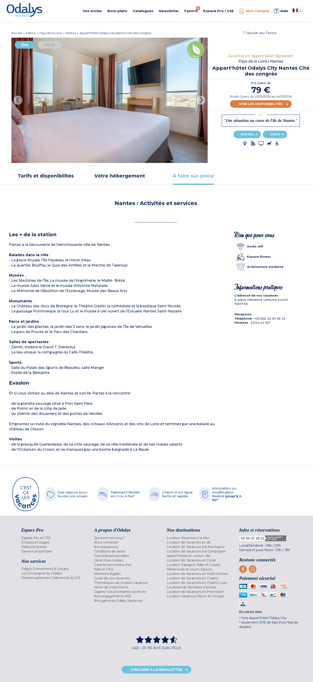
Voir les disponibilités (261, 104)
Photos (247, 134)
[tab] (46, 175)
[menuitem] (52, 538)
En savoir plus (250, 611)
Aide (281, 10)
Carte (275, 134)
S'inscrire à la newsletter (156, 670)
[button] (260, 33)
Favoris (192, 9)
